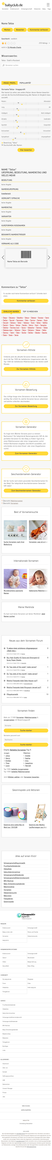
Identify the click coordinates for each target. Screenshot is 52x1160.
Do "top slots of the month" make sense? (22, 674)
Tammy (5, 333)
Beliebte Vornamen (18, 750)
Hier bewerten (26, 150)
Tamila (24, 325)
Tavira (23, 328)
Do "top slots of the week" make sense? (22, 667)
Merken (7, 30)
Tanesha (43, 325)
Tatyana (12, 318)
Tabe (18, 333)
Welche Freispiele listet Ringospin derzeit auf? (24, 687)
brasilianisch (6, 194)
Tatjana (17, 330)
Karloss (23, 654)
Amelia (27, 756)
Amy (27, 761)
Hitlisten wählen (14, 777)
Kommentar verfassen (39, 30)
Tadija (5, 320)
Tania (16, 335)
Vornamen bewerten (31, 777)
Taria (32, 323)
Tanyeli (5, 323)
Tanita (24, 333)
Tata (26, 320)
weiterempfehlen (26, 1110)
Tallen (44, 330)
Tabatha (20, 318)
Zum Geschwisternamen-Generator (26, 491)
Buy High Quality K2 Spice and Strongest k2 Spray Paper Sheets (23, 659)
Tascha (44, 333)
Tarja (45, 320)
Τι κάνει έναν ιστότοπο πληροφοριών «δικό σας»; (22, 650)
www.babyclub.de (20, 1133)
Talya (24, 330)
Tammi (5, 325)
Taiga (5, 318)
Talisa (38, 323)
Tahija (18, 325)
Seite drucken (26, 1106)
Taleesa (26, 323)
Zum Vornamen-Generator (26, 453)
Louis (8, 766)
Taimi (47, 318)
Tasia (10, 335)
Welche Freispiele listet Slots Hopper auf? (22, 681)
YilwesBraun (27, 690)
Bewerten (20, 30)
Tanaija (40, 318)
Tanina (32, 320)
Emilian (8, 761)
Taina (12, 325)
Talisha (5, 328)
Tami (36, 325)
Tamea (39, 320)
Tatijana (31, 330)
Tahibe (30, 333)
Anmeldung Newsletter (26, 1123)
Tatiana (13, 323)
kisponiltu (24, 663)
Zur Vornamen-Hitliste (26, 369)
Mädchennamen (17, 501)
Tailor (19, 323)
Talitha (44, 323)
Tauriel (11, 320)
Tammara (19, 320)
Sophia (27, 758)
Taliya (27, 318)
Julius (8, 756)
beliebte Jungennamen (20, 769)
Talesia (33, 318)
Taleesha (31, 328)
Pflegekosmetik (12, 694)
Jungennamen (9, 720)
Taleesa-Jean (8, 330)
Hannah (28, 766)
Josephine (29, 763)
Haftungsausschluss (31, 1146)
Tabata (37, 333)
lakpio (25, 697)
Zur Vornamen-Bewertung (26, 406)
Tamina (38, 328)
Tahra (31, 325)
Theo (7, 763)
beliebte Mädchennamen (20, 772)
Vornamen (14, 503)
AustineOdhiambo (28, 683)
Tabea (38, 330)
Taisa (5, 335)
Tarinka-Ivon (14, 328)
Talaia (45, 328)
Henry (8, 758)
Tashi (12, 333)
